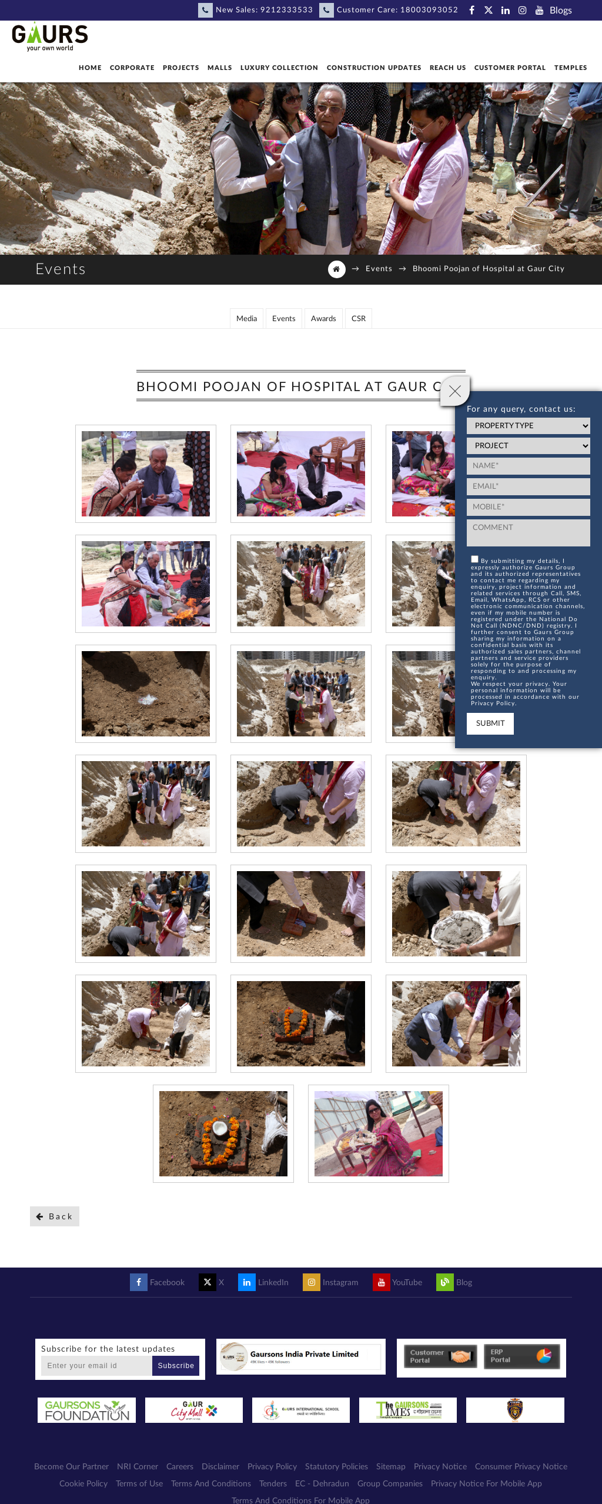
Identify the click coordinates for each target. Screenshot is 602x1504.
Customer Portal (510, 68)
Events (379, 269)
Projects (181, 68)
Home (90, 68)
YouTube (397, 1282)
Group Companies (390, 1483)
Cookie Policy (83, 1483)
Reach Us (448, 68)
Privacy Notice (440, 1466)
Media (246, 318)
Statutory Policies (336, 1466)
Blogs (561, 10)
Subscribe (176, 1364)
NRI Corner (137, 1466)
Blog (454, 1282)
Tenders (273, 1483)
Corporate (132, 68)
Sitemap (391, 1466)
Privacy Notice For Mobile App (486, 1483)
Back (54, 1215)
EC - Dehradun (322, 1483)
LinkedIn (263, 1282)
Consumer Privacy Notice (521, 1466)
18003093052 (429, 10)
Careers (179, 1466)
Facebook (157, 1282)
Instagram (331, 1282)
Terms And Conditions (211, 1483)
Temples (570, 68)
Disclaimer (220, 1466)
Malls (220, 68)
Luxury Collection (279, 68)
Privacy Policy (272, 1466)
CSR (359, 318)
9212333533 (286, 10)
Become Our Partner (71, 1466)
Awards (323, 318)
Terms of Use (139, 1483)
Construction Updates (374, 68)
